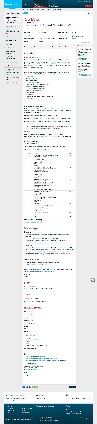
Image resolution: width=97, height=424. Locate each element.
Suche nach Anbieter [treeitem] (11, 21)
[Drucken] (88, 13)
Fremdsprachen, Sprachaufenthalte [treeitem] (10, 57)
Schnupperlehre (11, 410)
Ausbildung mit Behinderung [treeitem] (12, 83)
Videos (23, 410)
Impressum (89, 418)
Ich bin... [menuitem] (88, 6)
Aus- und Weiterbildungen (27, 408)
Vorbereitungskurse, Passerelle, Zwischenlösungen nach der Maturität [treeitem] (12, 72)
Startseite (25, 9)
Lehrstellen (10, 408)
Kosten (48, 46)
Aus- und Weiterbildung (33, 9)
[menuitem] (28, 4)
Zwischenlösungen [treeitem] (10, 66)
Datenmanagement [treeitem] (11, 22)
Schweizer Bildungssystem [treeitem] (12, 13)
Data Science (58, 9)
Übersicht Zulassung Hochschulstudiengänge (42, 271)
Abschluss (54, 46)
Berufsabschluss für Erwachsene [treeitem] (10, 52)
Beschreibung (28, 46)
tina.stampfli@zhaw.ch (34, 369)
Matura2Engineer (64, 251)
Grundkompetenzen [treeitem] (10, 48)
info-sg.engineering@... (86, 74)
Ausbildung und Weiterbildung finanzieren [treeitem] (13, 78)
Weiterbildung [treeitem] (9, 44)
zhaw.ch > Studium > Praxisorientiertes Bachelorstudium (41, 358)
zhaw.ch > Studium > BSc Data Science (36, 356)
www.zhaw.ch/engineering (85, 75)
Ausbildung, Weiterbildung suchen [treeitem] (12, 17)
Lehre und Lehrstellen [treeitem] (11, 26)
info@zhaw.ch (84, 58)
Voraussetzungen (39, 46)
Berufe (9, 412)
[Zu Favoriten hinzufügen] (90, 13)
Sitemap (79, 418)
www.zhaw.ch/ (83, 59)
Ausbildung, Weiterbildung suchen (46, 9)
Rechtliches (84, 418)
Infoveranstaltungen (26, 412)
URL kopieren (72, 387)
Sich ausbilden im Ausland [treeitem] (12, 62)
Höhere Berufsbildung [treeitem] (11, 40)
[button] (24, 387)
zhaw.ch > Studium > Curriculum (34, 222)
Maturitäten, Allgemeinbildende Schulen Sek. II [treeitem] (12, 31)
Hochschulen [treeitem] (9, 37)
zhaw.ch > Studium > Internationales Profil (37, 360)
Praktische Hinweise (64, 46)
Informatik (74, 38)
